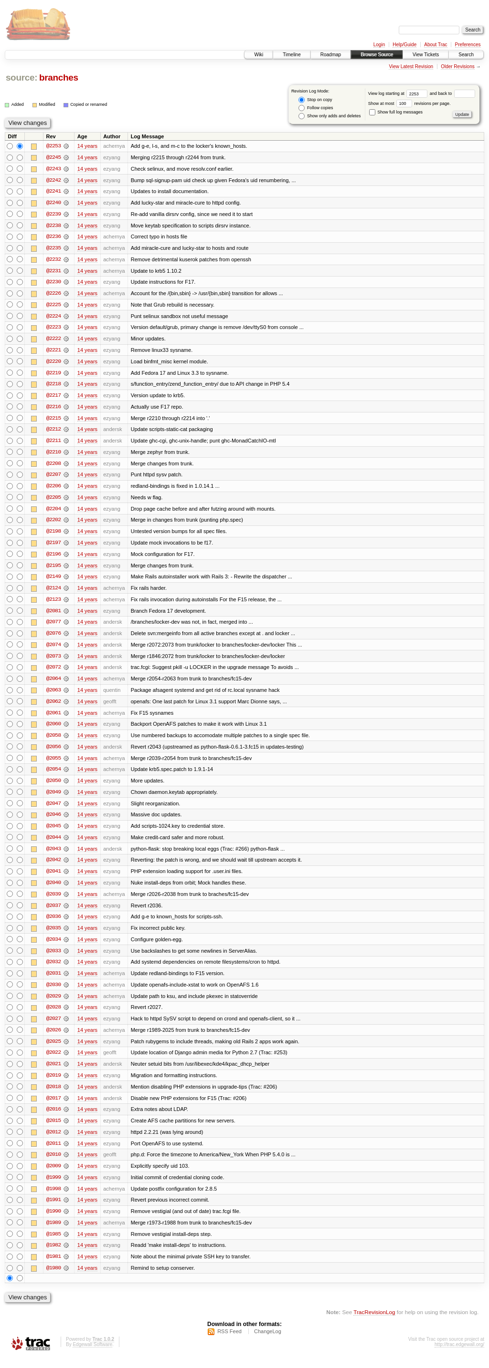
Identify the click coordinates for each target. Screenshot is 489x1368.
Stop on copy (315, 100)
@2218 (53, 386)
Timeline (291, 54)
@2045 (53, 832)
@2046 (53, 821)
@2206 (53, 489)
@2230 (53, 283)
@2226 (53, 294)
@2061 (53, 718)
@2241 (53, 191)
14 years (87, 146)
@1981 (53, 1267)
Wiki (258, 54)
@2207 (53, 478)
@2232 (53, 260)
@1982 (53, 1256)
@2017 (53, 1107)
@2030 (53, 993)
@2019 (53, 1084)
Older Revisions (458, 66)
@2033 (53, 958)
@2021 (53, 1073)
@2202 (53, 523)
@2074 (53, 649)
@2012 (53, 1141)
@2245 (53, 157)
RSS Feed (229, 1342)
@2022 (53, 1061)
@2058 (53, 741)
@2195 (53, 569)
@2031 (53, 981)
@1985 (53, 1244)
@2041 (53, 878)
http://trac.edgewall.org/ (459, 1355)
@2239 (53, 214)
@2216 (53, 409)
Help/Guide (404, 44)
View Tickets (426, 54)
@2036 (53, 924)
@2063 (53, 695)
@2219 (53, 375)
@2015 (53, 1130)
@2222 (53, 340)
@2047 (53, 809)
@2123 (53, 603)
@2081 (53, 615)
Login (379, 44)
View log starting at (399, 93)
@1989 (53, 1233)
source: (21, 77)
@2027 (53, 1027)
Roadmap (330, 54)
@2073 (53, 661)
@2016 (53, 1118)
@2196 (53, 558)
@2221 (53, 352)
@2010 (53, 1164)
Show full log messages (396, 112)
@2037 (53, 912)
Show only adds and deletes (329, 116)
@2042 (53, 867)
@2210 (53, 455)
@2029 (53, 1004)
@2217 (53, 397)
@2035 (53, 935)
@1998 (53, 1199)
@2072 (53, 672)
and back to (452, 93)
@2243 (53, 169)
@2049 (53, 798)
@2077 (53, 626)
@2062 (53, 706)
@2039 (53, 901)
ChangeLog (267, 1342)
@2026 (53, 1038)
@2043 (53, 855)
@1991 (53, 1210)
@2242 (53, 180)
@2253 (53, 146)
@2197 (53, 546)
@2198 (53, 535)
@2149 (53, 581)
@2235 (53, 249)
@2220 (53, 363)
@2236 (53, 237)
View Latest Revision (411, 66)
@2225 (53, 306)
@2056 (53, 752)
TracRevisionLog (374, 1323)
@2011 (53, 1153)
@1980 (53, 1279)
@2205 (53, 500)
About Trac (435, 44)
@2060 (53, 729)
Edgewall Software (92, 1355)
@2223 (53, 329)
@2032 (53, 970)
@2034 (53, 947)
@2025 (53, 1050)
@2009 (53, 1176)
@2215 (53, 420)
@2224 (53, 317)
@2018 (53, 1096)
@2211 (53, 443)
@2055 (53, 764)
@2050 (53, 787)
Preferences (468, 44)
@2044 (53, 844)
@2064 (53, 684)
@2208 (53, 466)
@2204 (53, 512)
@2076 (53, 638)
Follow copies (315, 108)
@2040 (53, 890)
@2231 (53, 272)
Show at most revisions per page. (409, 103)
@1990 (53, 1221)
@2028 (53, 1015)
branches (58, 77)
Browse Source (377, 54)
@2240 (53, 203)
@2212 (53, 432)
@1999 (53, 1187)
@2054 (53, 775)
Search (466, 54)
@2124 (53, 592)
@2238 (53, 226)
